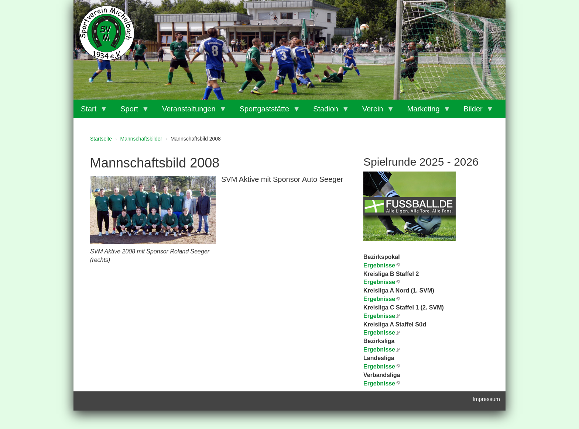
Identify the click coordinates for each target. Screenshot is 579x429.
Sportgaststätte (266, 111)
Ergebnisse (381, 299)
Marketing (425, 111)
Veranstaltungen (191, 111)
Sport (131, 111)
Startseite (101, 139)
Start (90, 111)
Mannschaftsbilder (141, 139)
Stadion (327, 111)
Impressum (486, 399)
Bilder (475, 111)
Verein (374, 111)
